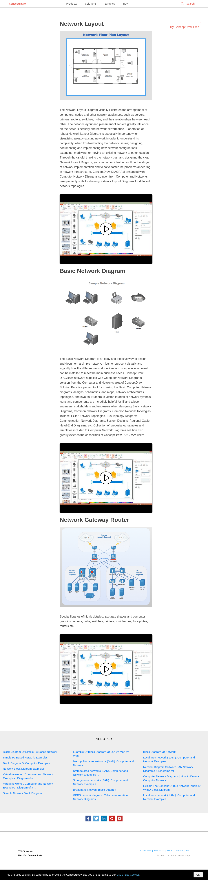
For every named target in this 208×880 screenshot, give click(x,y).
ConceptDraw (17, 3)
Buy (125, 3)
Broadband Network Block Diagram (94, 789)
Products (71, 3)
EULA (169, 850)
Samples (110, 3)
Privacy (179, 850)
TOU (188, 850)
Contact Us (145, 850)
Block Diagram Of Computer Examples (26, 763)
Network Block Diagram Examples (24, 768)
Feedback (159, 850)
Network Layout (82, 23)
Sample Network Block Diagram (22, 793)
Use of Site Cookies (128, 874)
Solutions (90, 3)
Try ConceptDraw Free (184, 27)
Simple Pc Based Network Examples (25, 757)
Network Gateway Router (94, 520)
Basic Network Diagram (92, 271)
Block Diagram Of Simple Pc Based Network (30, 751)
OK (198, 874)
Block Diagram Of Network (159, 751)
